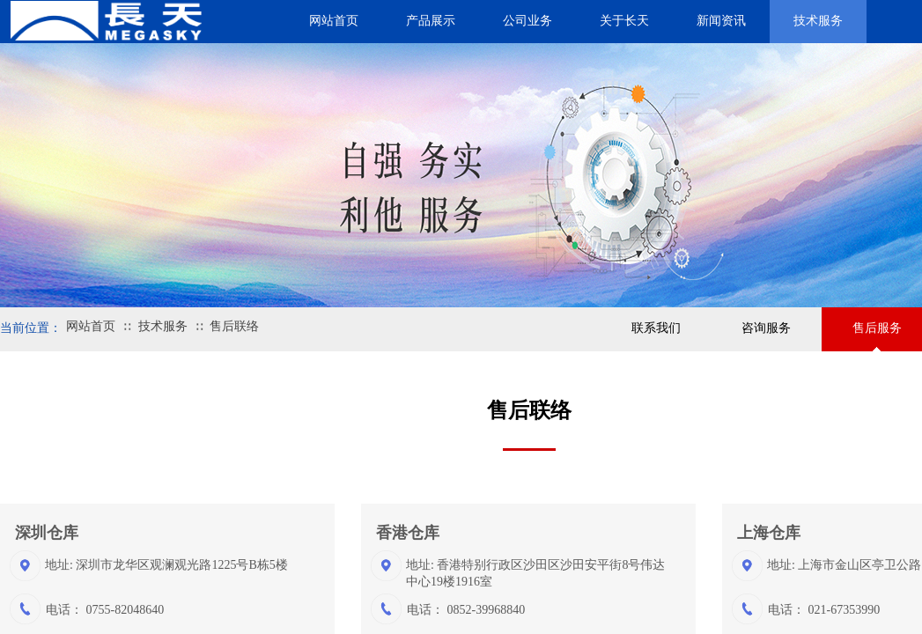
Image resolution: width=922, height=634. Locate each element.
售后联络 (234, 326)
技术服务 (163, 326)
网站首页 (90, 326)
